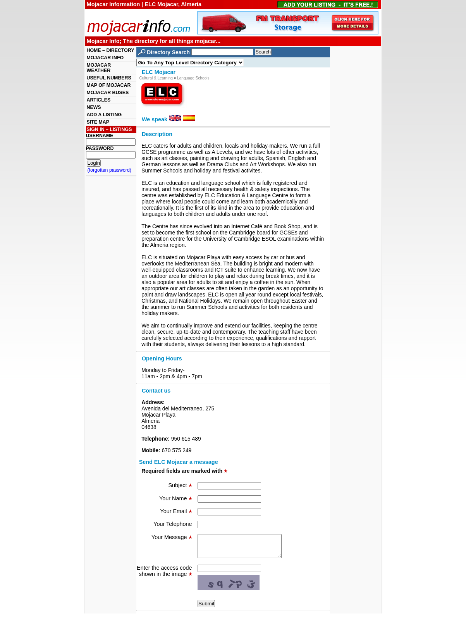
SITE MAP (98, 122)
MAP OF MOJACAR (109, 85)
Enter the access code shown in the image (164, 575)
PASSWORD (100, 148)
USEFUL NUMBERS (109, 78)
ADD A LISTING (104, 114)
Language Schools (193, 78)
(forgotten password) (110, 170)
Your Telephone (172, 524)
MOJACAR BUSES (108, 92)
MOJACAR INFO (105, 57)
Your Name (175, 498)
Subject (180, 485)
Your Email (176, 511)
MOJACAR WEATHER (99, 67)
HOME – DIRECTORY (110, 50)
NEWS (94, 107)
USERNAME (99, 135)
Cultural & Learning (156, 78)
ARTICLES (99, 100)
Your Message (171, 537)
